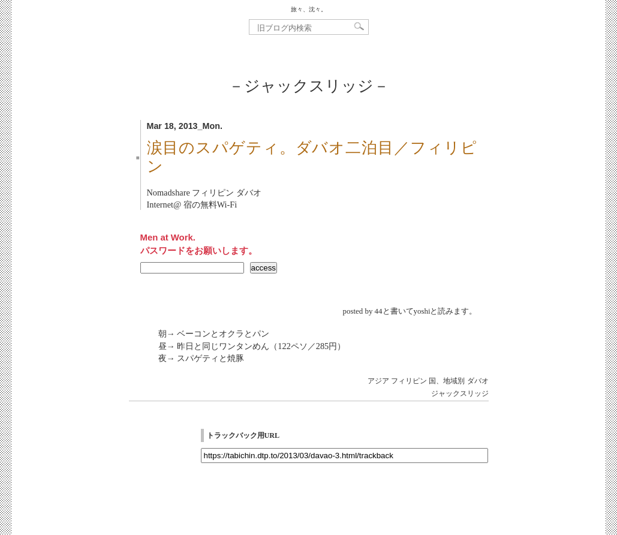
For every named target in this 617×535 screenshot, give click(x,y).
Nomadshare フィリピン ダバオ (204, 192)
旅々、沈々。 (309, 9)
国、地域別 (447, 381)
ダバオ (478, 381)
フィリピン (409, 381)
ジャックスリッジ (460, 393)
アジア (378, 381)
